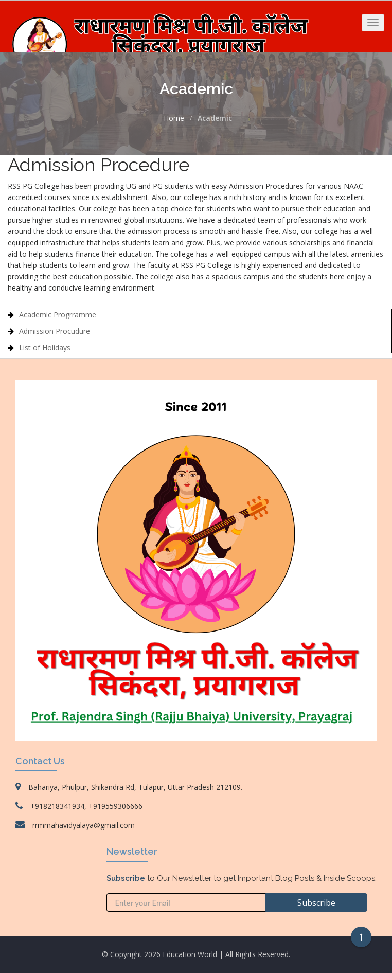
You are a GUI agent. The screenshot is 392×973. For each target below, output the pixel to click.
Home (174, 118)
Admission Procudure (54, 331)
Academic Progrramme (57, 314)
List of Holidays (44, 347)
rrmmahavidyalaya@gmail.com (83, 825)
